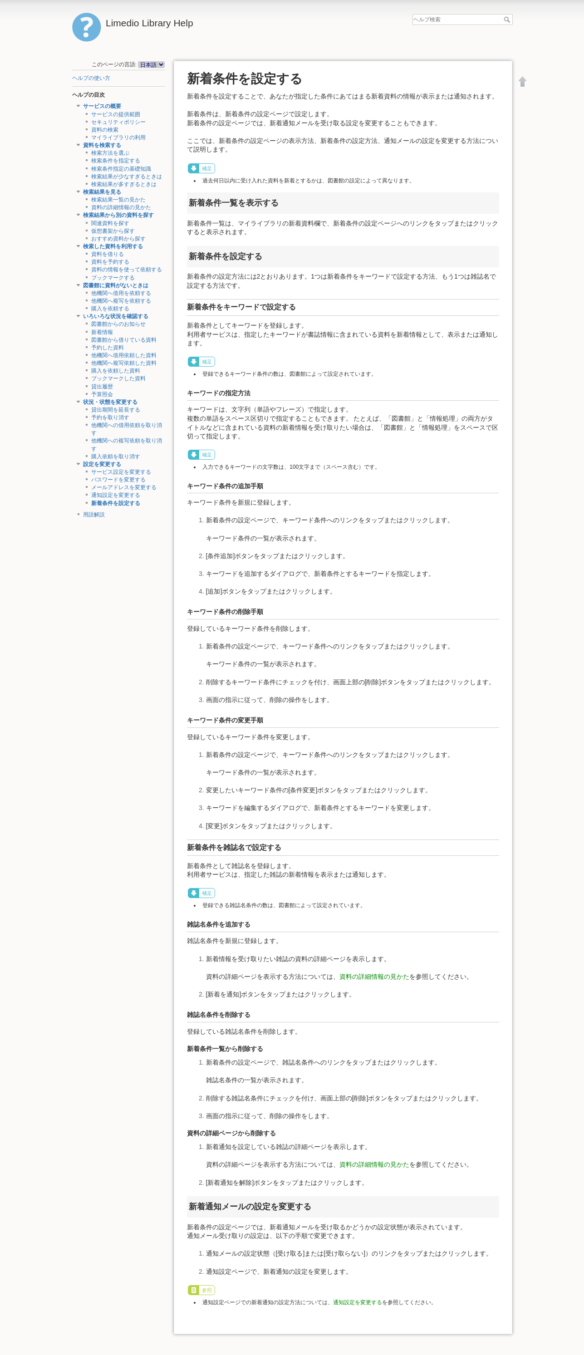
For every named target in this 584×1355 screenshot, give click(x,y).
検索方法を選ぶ (110, 153)
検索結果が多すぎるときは (124, 184)
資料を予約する (110, 262)
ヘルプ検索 (508, 19)
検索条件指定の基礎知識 (121, 169)
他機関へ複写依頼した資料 (124, 363)
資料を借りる (107, 254)
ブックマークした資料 (118, 378)
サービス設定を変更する (121, 472)
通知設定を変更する (115, 495)
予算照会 (102, 394)
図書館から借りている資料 (124, 340)
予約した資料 (107, 347)
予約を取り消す (110, 417)
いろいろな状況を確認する (115, 316)
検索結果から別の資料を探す (118, 215)
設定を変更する (102, 464)
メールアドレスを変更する (124, 487)
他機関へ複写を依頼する (121, 301)
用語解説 (94, 514)
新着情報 (102, 332)
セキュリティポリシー (118, 122)
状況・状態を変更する (110, 402)
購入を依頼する (110, 308)
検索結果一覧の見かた (118, 199)
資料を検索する (102, 145)
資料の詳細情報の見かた (121, 207)
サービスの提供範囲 (115, 114)
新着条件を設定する (115, 503)
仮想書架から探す (113, 231)
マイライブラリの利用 (118, 137)
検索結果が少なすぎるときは (126, 176)
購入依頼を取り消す (115, 456)
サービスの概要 (102, 106)
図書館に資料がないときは (115, 285)
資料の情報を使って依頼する (126, 269)
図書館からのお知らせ (118, 324)
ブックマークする (113, 278)
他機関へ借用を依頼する (121, 293)
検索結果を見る (102, 192)
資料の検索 (104, 130)
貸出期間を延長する (115, 410)
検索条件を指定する (115, 160)
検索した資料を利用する (113, 246)
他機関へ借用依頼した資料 (124, 355)
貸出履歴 (102, 386)
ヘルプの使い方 (91, 78)
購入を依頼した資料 (115, 371)
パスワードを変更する (118, 479)
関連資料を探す (110, 223)
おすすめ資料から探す (118, 239)
